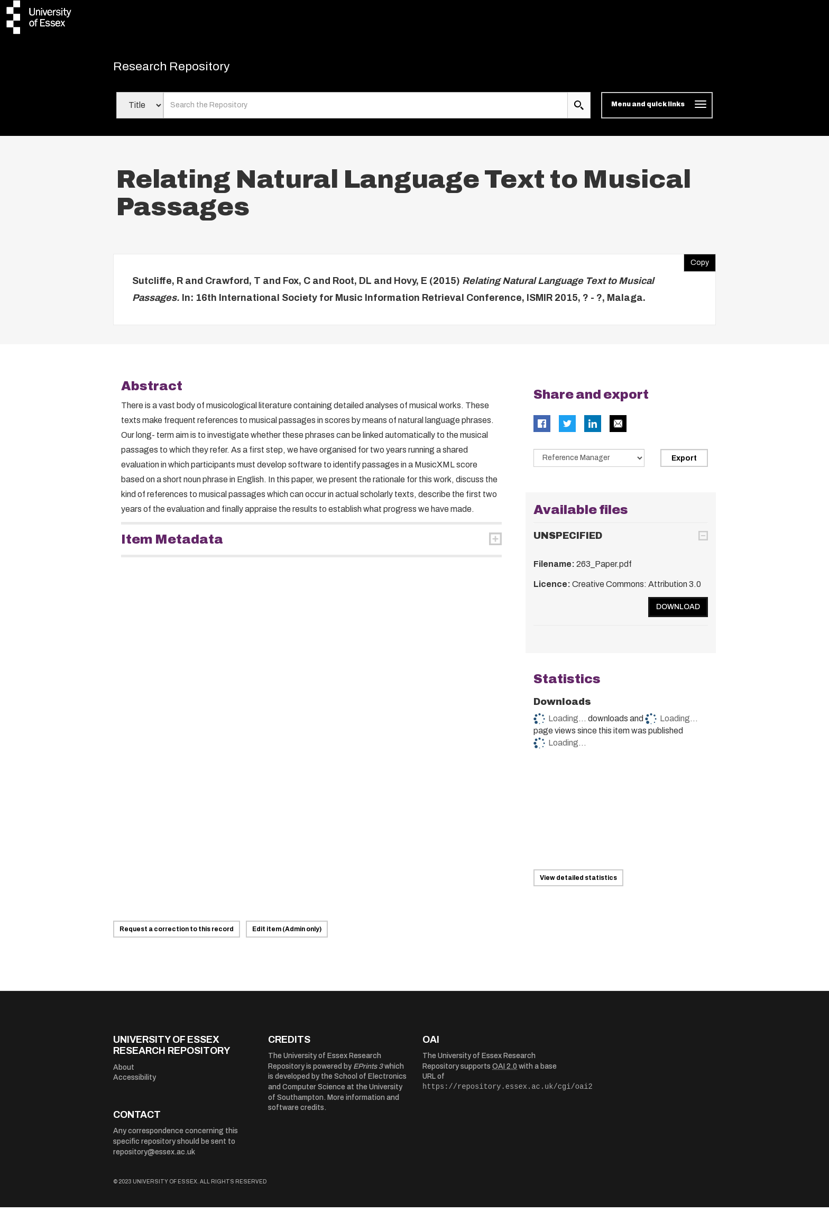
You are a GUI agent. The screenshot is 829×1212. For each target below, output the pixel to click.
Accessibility (134, 1082)
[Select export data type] (588, 463)
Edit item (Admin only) (286, 934)
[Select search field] (139, 110)
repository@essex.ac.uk (154, 1157)
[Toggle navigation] (657, 110)
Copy (696, 265)
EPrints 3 (368, 1071)
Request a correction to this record (176, 934)
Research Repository (187, 68)
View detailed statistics (578, 882)
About (123, 1072)
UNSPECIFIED (567, 540)
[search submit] (579, 110)
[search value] (365, 110)
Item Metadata (172, 544)
